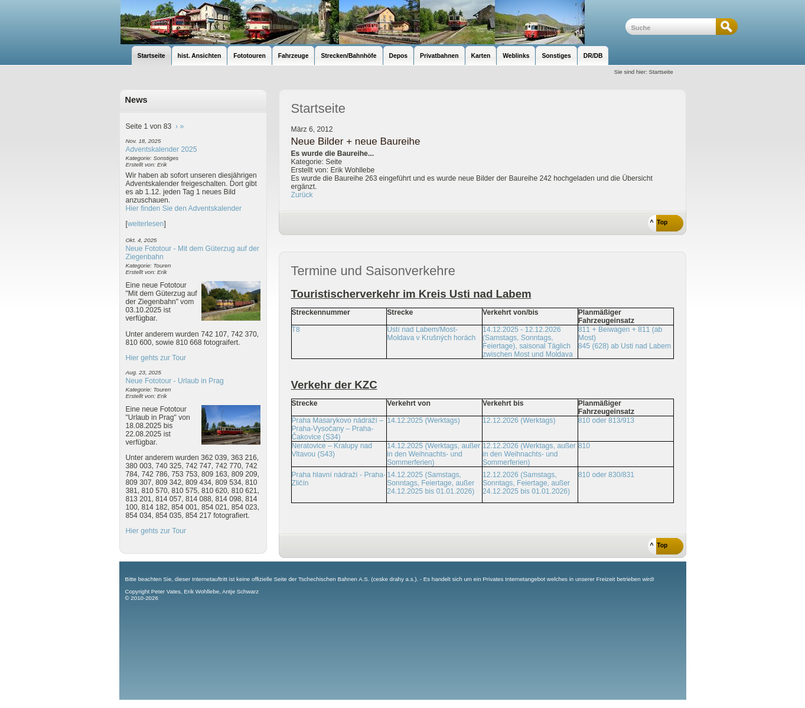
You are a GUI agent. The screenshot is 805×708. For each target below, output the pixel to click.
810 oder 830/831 (606, 475)
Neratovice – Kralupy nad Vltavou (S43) (332, 450)
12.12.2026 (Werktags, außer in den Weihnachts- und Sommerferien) (529, 454)
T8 (296, 329)
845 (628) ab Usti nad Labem (624, 346)
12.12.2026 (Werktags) (519, 420)
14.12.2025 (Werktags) (423, 420)
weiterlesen (146, 224)
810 (584, 446)
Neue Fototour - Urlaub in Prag (175, 381)
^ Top (659, 222)
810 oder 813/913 (606, 420)
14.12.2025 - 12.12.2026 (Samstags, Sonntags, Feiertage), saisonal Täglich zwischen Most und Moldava (528, 341)
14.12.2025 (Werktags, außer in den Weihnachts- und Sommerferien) (433, 454)
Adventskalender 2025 (161, 149)
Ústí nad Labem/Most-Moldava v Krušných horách (431, 333)
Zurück (302, 195)
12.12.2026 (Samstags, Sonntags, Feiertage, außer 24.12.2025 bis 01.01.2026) (526, 483)
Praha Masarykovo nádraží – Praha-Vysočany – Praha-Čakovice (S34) (337, 428)
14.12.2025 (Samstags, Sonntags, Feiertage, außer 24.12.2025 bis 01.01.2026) (430, 483)
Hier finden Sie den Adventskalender (184, 208)
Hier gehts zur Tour (156, 358)
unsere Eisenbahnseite (372, 22)
